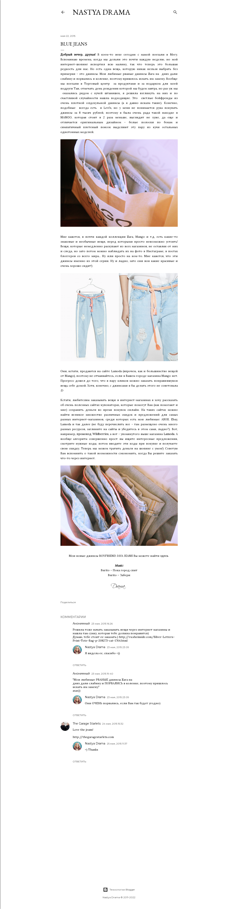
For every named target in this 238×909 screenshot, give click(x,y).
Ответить (79, 665)
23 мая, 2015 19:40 (102, 673)
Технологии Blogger (119, 889)
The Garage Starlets (87, 723)
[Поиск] (175, 11)
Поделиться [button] (68, 602)
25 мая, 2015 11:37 (117, 743)
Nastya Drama (95, 647)
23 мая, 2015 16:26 (102, 623)
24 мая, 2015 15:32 (112, 723)
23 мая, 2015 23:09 (118, 647)
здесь (164, 556)
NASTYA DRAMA (101, 12)
